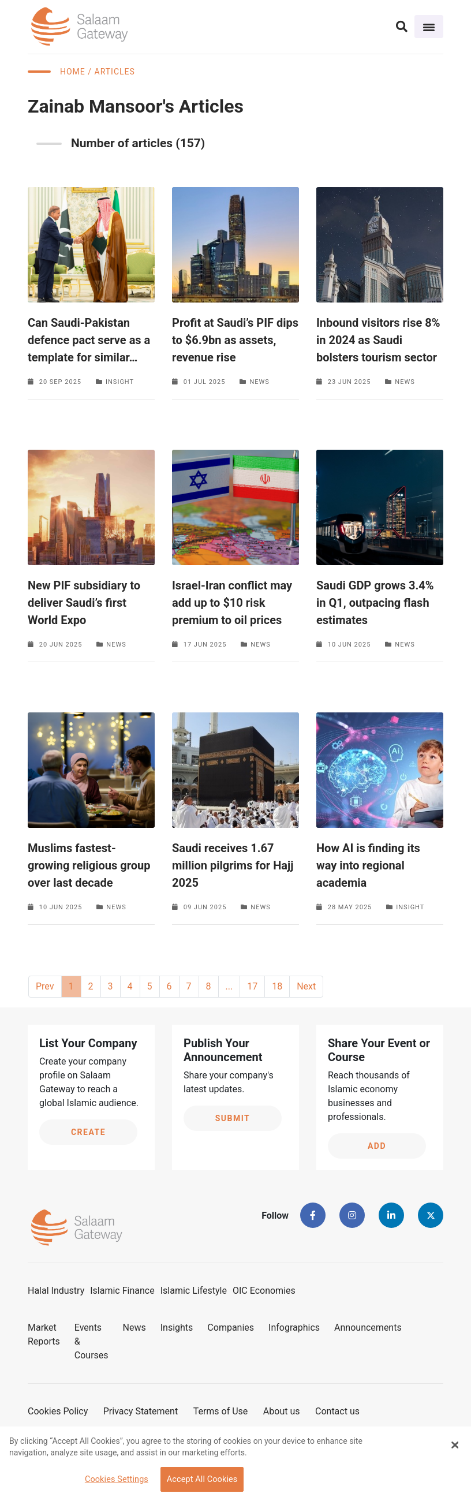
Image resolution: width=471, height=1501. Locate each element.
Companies (230, 1327)
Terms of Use (220, 1411)
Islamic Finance (122, 1290)
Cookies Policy (58, 1411)
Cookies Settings (116, 1479)
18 (277, 986)
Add (377, 1146)
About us (281, 1411)
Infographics (294, 1327)
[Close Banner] (454, 1445)
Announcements (368, 1327)
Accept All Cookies (202, 1479)
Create (88, 1132)
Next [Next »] (306, 986)
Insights (176, 1327)
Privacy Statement (140, 1411)
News (134, 1327)
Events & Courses (91, 1341)
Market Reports (44, 1334)
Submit (233, 1118)
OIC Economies (264, 1290)
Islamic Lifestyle (193, 1290)
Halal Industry (56, 1290)
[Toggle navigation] (428, 26)
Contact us (337, 1411)
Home (72, 71)
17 (252, 986)
